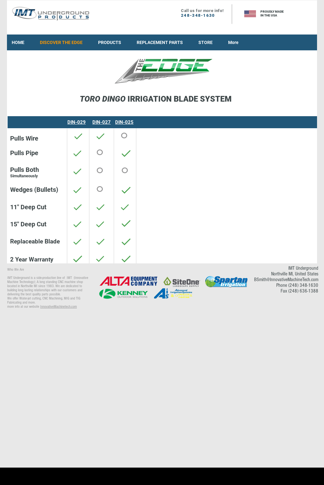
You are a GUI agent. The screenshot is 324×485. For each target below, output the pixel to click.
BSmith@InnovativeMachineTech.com (286, 279)
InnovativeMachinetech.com (58, 307)
